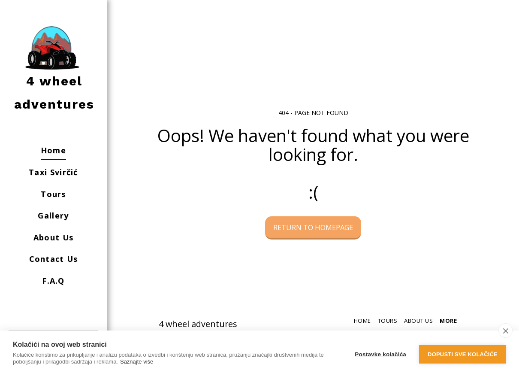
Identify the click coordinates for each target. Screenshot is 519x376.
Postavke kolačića (380, 353)
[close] (505, 330)
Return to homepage (313, 227)
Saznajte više (136, 361)
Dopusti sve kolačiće (463, 353)
